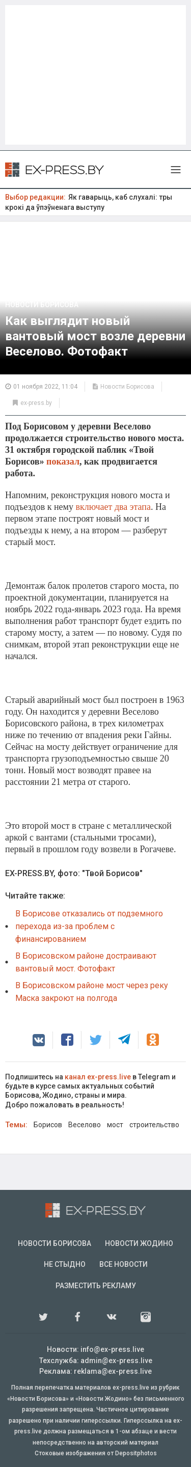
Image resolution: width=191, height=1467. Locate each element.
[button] (38, 1040)
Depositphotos (136, 1453)
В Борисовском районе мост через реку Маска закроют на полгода (91, 992)
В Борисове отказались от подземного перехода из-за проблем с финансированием (89, 926)
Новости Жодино (139, 1243)
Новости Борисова (41, 305)
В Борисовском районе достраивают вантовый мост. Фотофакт (85, 962)
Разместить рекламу (96, 1286)
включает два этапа (113, 507)
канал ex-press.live (98, 1077)
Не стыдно (65, 1264)
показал (62, 461)
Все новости (123, 1264)
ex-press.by (36, 402)
